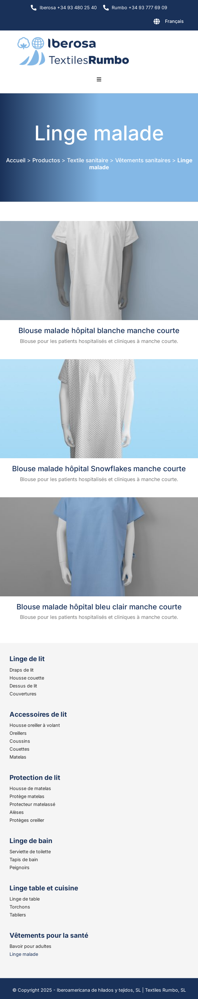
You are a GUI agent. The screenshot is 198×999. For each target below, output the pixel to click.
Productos (46, 160)
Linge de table (25, 899)
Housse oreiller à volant (35, 725)
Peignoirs (20, 867)
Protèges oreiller (27, 820)
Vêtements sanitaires (142, 160)
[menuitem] (152, 22)
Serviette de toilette (30, 851)
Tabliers (18, 914)
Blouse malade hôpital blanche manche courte (99, 330)
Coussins (20, 741)
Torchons (20, 906)
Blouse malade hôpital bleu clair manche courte (99, 606)
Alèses (17, 812)
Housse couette (27, 678)
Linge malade (24, 954)
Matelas (18, 757)
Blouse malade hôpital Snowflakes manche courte (99, 468)
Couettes (20, 749)
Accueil (15, 160)
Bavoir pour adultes (30, 946)
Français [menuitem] (174, 21)
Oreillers (18, 733)
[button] (99, 79)
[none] (152, 22)
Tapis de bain (24, 859)
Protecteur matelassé (32, 804)
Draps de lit (22, 670)
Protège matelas (27, 796)
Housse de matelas (30, 788)
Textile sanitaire (87, 160)
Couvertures (23, 693)
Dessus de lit (23, 685)
